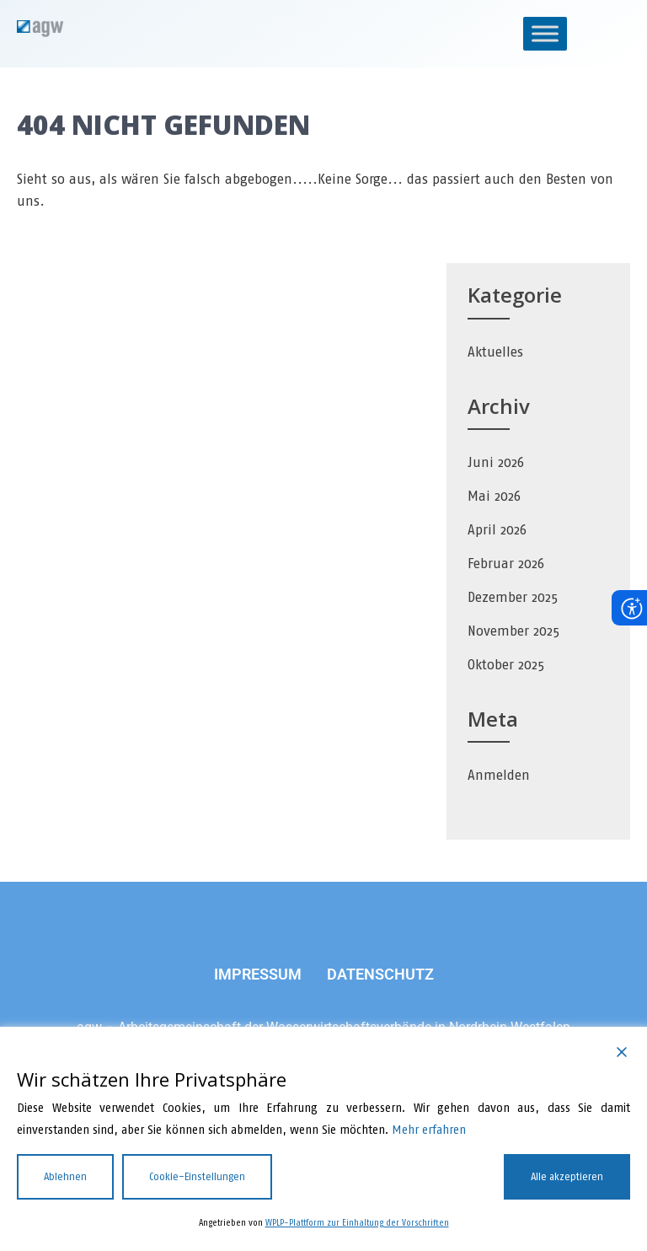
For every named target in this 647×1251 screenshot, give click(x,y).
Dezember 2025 (513, 597)
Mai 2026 (494, 496)
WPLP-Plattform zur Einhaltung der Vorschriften (357, 1222)
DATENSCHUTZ (380, 974)
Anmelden (499, 775)
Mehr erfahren (429, 1130)
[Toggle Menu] (545, 33)
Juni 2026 (496, 462)
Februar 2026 (506, 564)
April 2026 (497, 530)
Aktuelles (495, 352)
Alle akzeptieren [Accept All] (567, 1177)
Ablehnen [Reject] (65, 1177)
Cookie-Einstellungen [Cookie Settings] (197, 1177)
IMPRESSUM (258, 974)
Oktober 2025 (506, 665)
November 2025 (513, 631)
